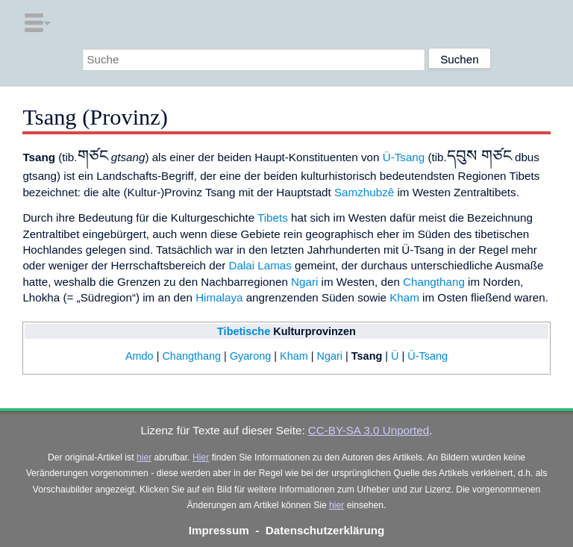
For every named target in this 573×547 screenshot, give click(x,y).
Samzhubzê (364, 192)
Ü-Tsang (404, 157)
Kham (404, 297)
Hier (200, 457)
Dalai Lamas (259, 265)
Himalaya (218, 297)
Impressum (219, 530)
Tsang (366, 356)
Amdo (139, 356)
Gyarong (250, 356)
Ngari (304, 281)
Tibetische (243, 331)
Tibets (272, 217)
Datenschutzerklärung (325, 530)
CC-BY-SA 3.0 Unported (368, 430)
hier (144, 457)
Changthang (434, 281)
